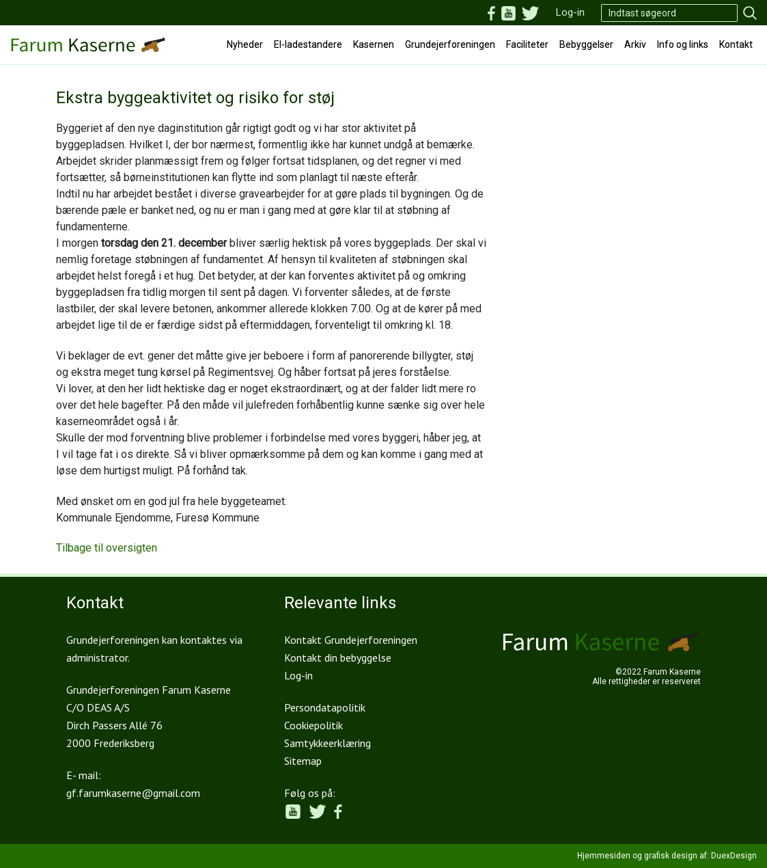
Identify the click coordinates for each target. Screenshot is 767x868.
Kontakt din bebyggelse (337, 657)
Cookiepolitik (313, 725)
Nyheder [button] (245, 44)
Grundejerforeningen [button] (450, 44)
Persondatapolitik (324, 707)
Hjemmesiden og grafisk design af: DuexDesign (667, 855)
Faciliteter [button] (527, 44)
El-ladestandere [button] (308, 44)
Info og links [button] (682, 44)
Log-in (570, 12)
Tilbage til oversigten (106, 547)
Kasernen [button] (373, 44)
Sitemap (303, 761)
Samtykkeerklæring (327, 743)
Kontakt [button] (736, 44)
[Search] (669, 13)
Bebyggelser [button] (586, 44)
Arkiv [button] (635, 44)
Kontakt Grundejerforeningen (350, 640)
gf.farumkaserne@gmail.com (133, 793)
